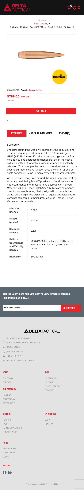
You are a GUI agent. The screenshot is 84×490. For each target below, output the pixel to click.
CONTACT (7, 382)
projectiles (37, 90)
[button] (79, 7)
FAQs (5, 424)
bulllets (29, 90)
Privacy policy (10, 432)
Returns (7, 420)
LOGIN (47, 420)
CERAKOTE (49, 390)
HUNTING (7, 395)
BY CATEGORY (51, 378)
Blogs (6, 457)
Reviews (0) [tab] (64, 133)
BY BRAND (49, 382)
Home (41, 20)
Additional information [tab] (40, 133)
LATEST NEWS (9, 452)
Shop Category (41, 23)
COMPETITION (9, 399)
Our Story (8, 378)
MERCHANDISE (9, 448)
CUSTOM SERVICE (53, 386)
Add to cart (41, 111)
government (9, 403)
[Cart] (69, 8)
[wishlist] (74, 8)
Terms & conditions (12, 428)
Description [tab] (16, 133)
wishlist (49, 424)
